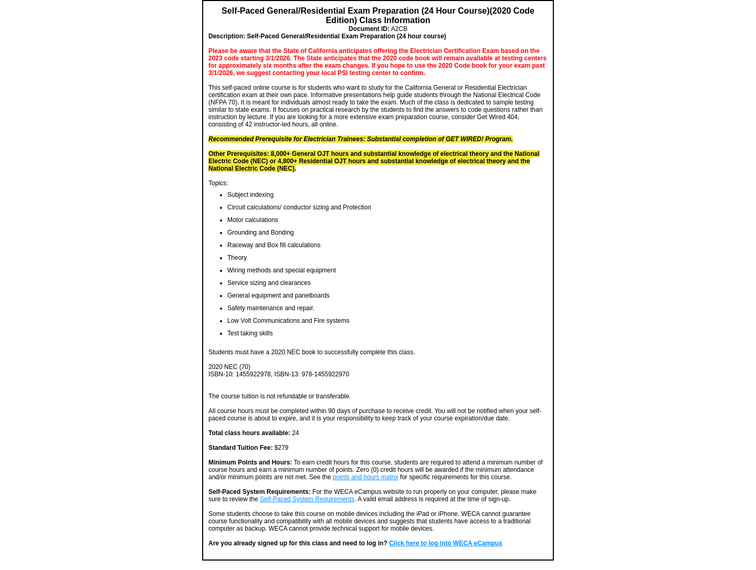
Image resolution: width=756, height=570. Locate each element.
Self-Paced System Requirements (307, 499)
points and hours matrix (365, 477)
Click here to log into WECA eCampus (445, 543)
